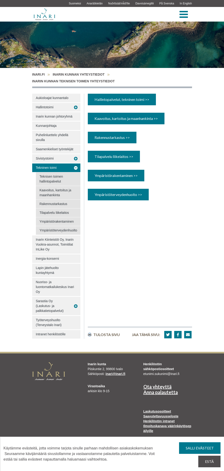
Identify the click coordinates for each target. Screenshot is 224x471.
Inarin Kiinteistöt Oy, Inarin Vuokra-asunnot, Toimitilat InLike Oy (55, 244)
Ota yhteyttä (157, 386)
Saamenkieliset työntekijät (54, 149)
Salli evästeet (200, 448)
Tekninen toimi (46, 168)
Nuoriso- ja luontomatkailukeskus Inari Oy (55, 287)
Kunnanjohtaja (46, 126)
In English (186, 3)
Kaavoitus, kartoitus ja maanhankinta (55, 192)
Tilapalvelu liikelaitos (54, 213)
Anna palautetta (160, 392)
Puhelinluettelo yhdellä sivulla (52, 137)
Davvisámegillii (144, 3)
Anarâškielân (95, 3)
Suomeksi (75, 3)
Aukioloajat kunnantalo (52, 98)
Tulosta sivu (104, 334)
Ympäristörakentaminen (57, 221)
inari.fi (38, 74)
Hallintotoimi (45, 107)
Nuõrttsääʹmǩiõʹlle (119, 3)
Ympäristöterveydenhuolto (58, 230)
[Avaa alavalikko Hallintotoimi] (75, 107)
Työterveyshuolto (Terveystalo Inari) (49, 322)
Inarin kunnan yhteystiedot (78, 74)
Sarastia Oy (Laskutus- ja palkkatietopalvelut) (50, 306)
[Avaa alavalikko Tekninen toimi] (75, 167)
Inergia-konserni (47, 258)
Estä (209, 461)
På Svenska (166, 3)
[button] (168, 334)
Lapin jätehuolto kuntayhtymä (47, 270)
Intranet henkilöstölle (51, 334)
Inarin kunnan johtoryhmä (54, 116)
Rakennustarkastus (53, 204)
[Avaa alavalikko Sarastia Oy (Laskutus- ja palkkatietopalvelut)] (75, 306)
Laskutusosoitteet (157, 411)
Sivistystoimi (45, 158)
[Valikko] (183, 14)
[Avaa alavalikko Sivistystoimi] (75, 158)
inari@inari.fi (115, 374)
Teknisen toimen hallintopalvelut (51, 179)
